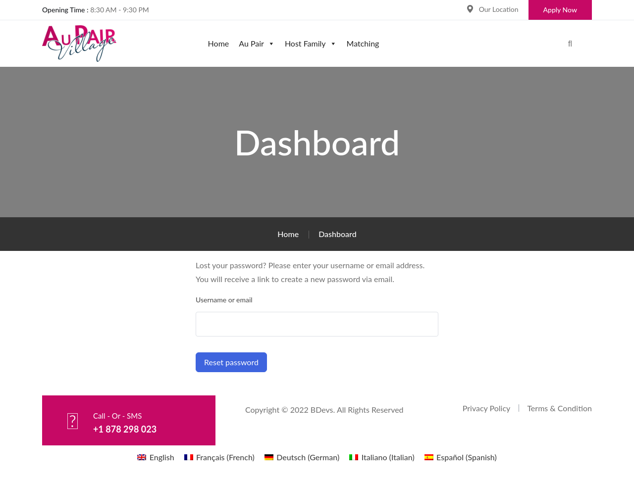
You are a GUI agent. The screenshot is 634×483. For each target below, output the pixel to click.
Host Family (311, 43)
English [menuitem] (162, 457)
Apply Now (560, 9)
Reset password (231, 362)
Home (218, 43)
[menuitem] (155, 457)
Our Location (499, 9)
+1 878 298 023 (127, 429)
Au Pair (257, 43)
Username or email (224, 299)
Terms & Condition (559, 408)
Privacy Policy (487, 408)
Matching (363, 43)
